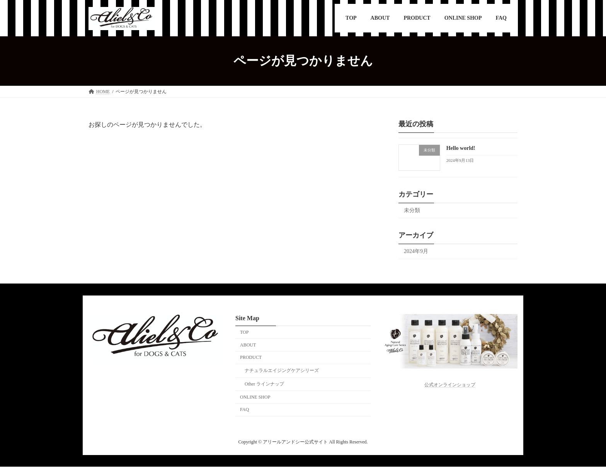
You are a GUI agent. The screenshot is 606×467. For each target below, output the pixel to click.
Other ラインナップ (264, 384)
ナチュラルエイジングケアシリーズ (282, 371)
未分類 (412, 210)
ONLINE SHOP (255, 397)
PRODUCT (251, 357)
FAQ (244, 410)
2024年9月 (416, 251)
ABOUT (248, 345)
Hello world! (460, 148)
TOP (244, 332)
